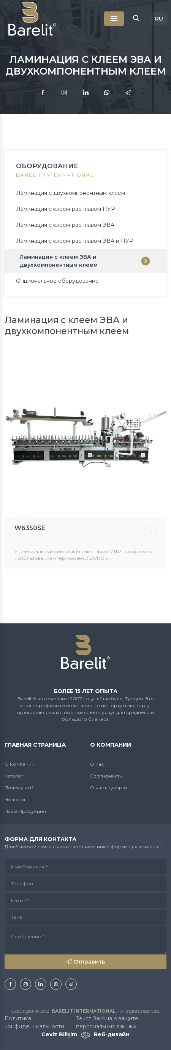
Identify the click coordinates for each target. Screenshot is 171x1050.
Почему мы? (19, 787)
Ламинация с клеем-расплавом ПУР (65, 209)
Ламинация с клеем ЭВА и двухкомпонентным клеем (59, 260)
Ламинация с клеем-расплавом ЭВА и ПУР (74, 240)
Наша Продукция (25, 811)
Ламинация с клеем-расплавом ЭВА (65, 224)
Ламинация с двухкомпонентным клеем (70, 193)
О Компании (20, 764)
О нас (97, 764)
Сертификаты (106, 776)
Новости (15, 799)
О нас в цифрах (108, 787)
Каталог (14, 776)
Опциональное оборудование (57, 280)
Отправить (85, 961)
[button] (136, 18)
